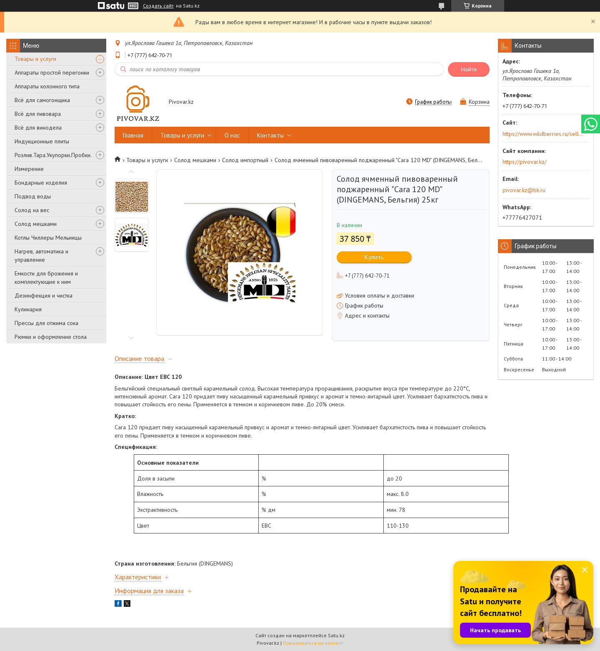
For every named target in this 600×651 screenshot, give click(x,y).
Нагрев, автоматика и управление (41, 255)
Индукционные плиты (42, 141)
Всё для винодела (38, 127)
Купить (374, 257)
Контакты (270, 135)
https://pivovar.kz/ (524, 161)
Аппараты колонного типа (47, 86)
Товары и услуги (35, 59)
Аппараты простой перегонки (52, 72)
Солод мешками (36, 224)
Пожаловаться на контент (313, 643)
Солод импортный (245, 160)
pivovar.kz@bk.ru (523, 190)
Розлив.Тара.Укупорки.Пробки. (53, 155)
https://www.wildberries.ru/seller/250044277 (543, 134)
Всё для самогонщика (42, 100)
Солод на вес (32, 210)
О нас (232, 135)
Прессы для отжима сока (46, 323)
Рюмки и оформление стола (51, 337)
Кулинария (28, 309)
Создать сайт (158, 6)
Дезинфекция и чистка (43, 295)
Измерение (29, 169)
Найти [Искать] (469, 69)
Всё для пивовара (38, 114)
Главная (133, 135)
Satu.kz (336, 635)
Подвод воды (33, 196)
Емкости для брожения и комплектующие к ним (46, 277)
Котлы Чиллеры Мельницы (48, 237)
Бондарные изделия (41, 182)
